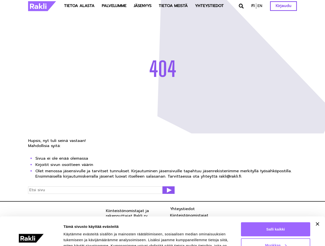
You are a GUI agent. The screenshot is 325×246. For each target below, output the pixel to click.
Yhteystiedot (209, 6)
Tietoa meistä (173, 6)
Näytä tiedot (74, 236)
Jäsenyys (142, 6)
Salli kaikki (275, 201)
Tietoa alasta (79, 6)
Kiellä (275, 232)
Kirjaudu (283, 6)
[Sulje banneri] (317, 195)
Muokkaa (275, 216)
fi (253, 6)
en (259, 6)
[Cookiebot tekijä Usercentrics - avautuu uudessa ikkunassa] (31, 236)
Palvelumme (114, 6)
